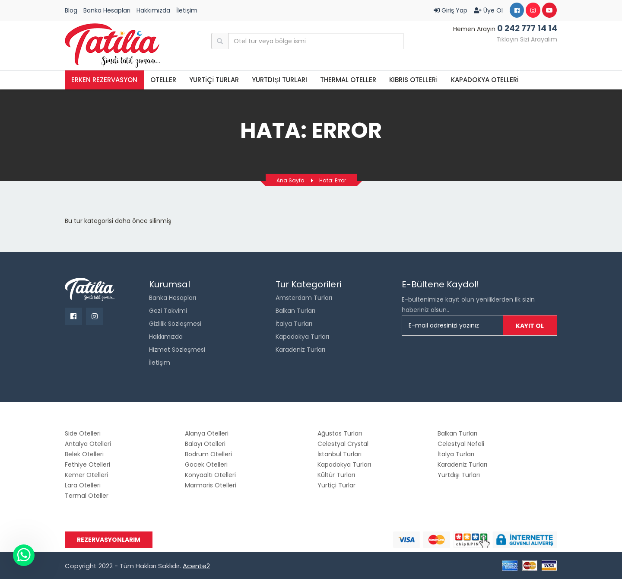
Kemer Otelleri (86, 475)
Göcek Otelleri (206, 464)
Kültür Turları (336, 475)
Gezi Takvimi (168, 310)
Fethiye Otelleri (87, 464)
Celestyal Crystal (342, 443)
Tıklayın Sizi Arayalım (526, 39)
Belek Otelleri (84, 454)
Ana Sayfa (290, 180)
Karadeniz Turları (300, 349)
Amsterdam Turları (304, 297)
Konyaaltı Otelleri (210, 475)
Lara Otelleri (83, 485)
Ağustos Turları (339, 433)
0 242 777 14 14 (527, 28)
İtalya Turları (294, 323)
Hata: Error (332, 180)
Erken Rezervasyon (104, 79)
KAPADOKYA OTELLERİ (485, 79)
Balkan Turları (295, 310)
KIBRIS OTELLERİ (413, 79)
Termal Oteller (86, 495)
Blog (71, 10)
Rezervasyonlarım (108, 539)
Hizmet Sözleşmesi (177, 349)
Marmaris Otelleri (210, 485)
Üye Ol (488, 10)
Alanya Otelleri (206, 433)
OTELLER (163, 79)
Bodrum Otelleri (208, 454)
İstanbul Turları (339, 454)
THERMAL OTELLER (348, 79)
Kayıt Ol (530, 325)
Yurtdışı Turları (279, 79)
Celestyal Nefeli (461, 443)
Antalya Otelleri (88, 443)
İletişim (186, 10)
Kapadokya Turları (302, 336)
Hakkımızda (153, 10)
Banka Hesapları (106, 10)
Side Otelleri (83, 433)
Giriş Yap (450, 10)
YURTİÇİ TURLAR (214, 79)
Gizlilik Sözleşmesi (175, 323)
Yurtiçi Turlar (336, 485)
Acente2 (196, 565)
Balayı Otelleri (205, 443)
